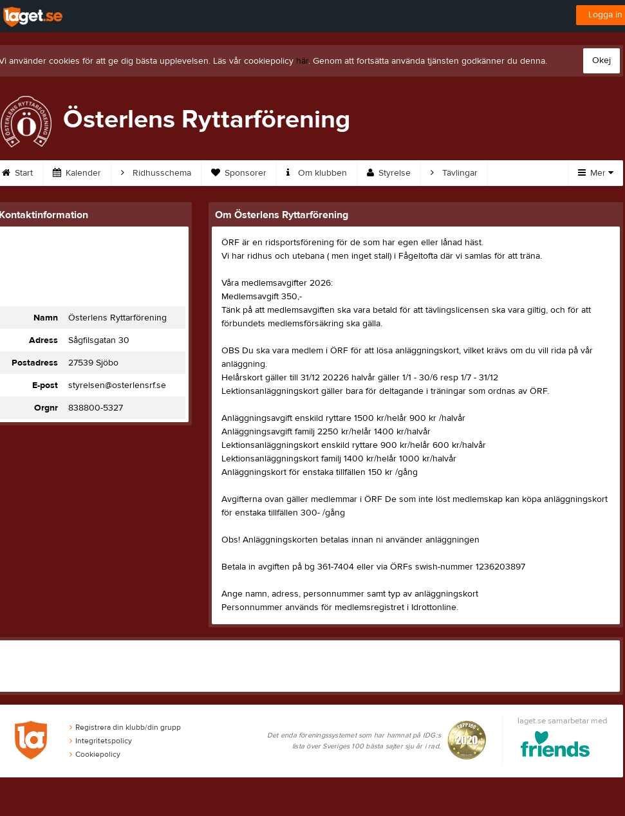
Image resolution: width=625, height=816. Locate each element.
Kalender (77, 173)
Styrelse (389, 173)
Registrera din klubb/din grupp (125, 727)
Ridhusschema (156, 173)
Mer (595, 173)
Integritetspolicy (101, 741)
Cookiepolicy (95, 754)
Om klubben (316, 173)
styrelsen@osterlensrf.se (117, 385)
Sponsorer (238, 173)
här (302, 61)
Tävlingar (454, 173)
